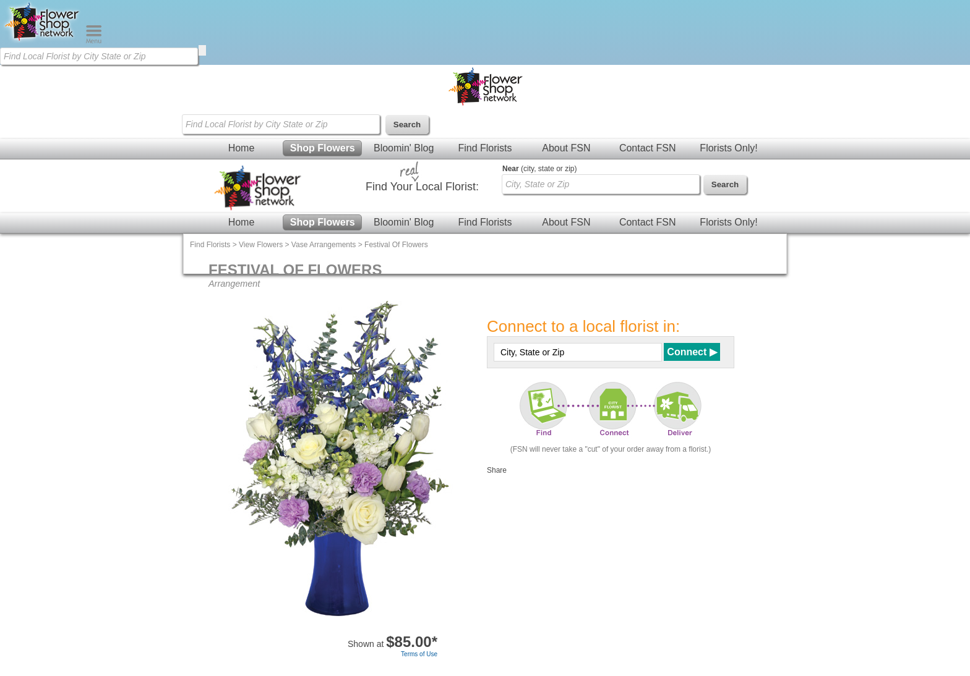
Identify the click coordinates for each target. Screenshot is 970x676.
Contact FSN (647, 148)
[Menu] (93, 40)
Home (241, 148)
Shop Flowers (322, 148)
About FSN (566, 148)
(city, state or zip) (539, 168)
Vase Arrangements (323, 244)
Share (497, 470)
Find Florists (485, 148)
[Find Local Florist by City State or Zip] (99, 56)
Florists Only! (728, 148)
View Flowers (261, 244)
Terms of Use (419, 654)
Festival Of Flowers (396, 244)
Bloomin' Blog (404, 148)
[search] (202, 50)
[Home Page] (42, 40)
